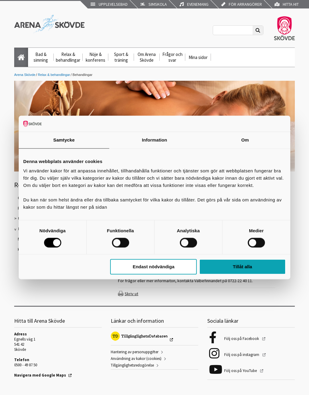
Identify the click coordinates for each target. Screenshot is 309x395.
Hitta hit (287, 4)
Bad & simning (40, 57)
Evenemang (194, 4)
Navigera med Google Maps (40, 375)
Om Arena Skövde (147, 57)
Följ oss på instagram (242, 354)
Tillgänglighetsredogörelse (132, 365)
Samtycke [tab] (64, 139)
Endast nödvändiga (153, 266)
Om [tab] (245, 139)
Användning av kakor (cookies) (136, 358)
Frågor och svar (172, 57)
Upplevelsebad (109, 4)
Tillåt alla (242, 266)
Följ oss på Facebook (242, 338)
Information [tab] (154, 139)
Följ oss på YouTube (241, 370)
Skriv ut (131, 293)
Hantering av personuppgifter (134, 351)
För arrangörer (241, 4)
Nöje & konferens (95, 57)
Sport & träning (121, 57)
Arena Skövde (24, 75)
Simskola (153, 4)
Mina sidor (198, 57)
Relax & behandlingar (68, 57)
